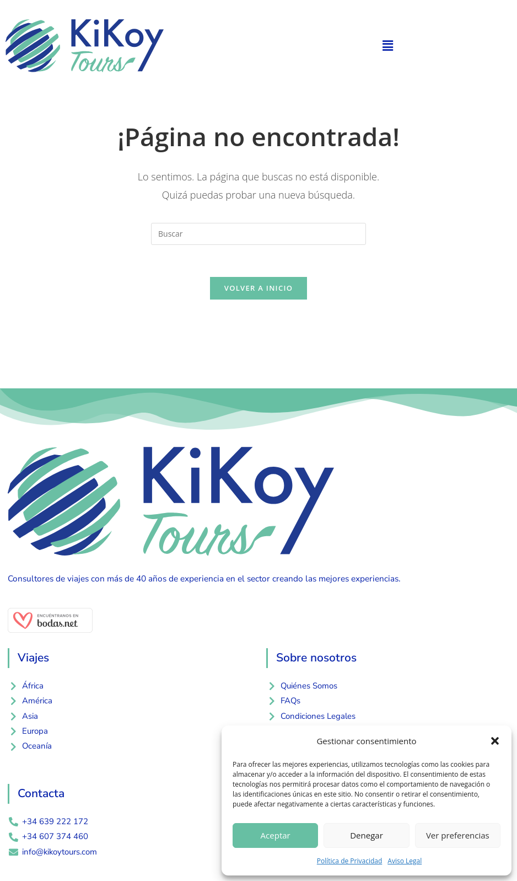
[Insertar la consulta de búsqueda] (258, 234)
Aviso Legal (404, 861)
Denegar (366, 835)
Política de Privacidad (349, 861)
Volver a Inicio (258, 290)
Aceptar (275, 835)
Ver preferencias (457, 835)
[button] (494, 740)
